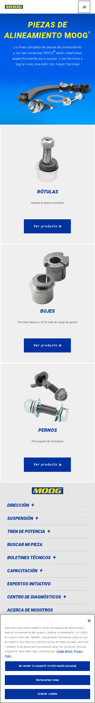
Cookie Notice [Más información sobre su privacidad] (65, 651)
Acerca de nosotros (30, 610)
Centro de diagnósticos (37, 596)
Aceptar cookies (48, 693)
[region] (47, 658)
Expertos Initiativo (29, 583)
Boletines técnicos (32, 557)
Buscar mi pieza (24, 544)
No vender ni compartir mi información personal (47, 666)
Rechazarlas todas (47, 680)
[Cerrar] (89, 620)
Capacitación (25, 570)
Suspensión (23, 518)
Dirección (21, 505)
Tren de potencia (29, 531)
